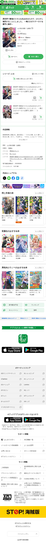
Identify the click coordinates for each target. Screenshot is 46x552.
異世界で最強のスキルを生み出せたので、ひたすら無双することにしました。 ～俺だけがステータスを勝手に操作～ (28, 89)
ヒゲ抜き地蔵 (21, 28)
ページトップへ (23, 534)
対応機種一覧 (28, 440)
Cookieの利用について (32, 479)
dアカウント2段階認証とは (9, 479)
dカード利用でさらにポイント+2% (26, 43)
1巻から (33, 83)
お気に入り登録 (38, 74)
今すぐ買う (35, 56)
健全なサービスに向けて (32, 473)
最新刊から (40, 83)
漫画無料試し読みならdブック (9, 318)
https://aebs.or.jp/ (20, 502)
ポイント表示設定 (30, 451)
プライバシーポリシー (8, 473)
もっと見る (38, 193)
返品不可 (19, 45)
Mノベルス (13, 154)
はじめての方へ (8, 440)
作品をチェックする (24, 62)
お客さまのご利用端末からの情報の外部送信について (32, 485)
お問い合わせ (5, 451)
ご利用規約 (5, 467)
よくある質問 (28, 445)
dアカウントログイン (8, 456)
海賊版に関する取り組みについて (9, 485)
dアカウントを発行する (23, 523)
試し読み (10, 50)
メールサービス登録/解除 (9, 445)
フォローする (32, 28)
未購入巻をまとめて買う (24, 79)
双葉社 (10, 148)
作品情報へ (22, 67)
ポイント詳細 (22, 40)
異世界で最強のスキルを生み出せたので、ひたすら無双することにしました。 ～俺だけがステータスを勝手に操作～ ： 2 (28, 108)
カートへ (14, 56)
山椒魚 (29, 28)
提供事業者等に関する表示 (32, 467)
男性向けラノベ (14, 151)
